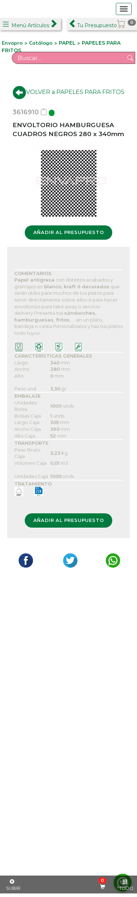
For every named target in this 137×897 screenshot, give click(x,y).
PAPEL (68, 43)
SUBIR (13, 885)
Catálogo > (44, 43)
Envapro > (15, 43)
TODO (126, 885)
